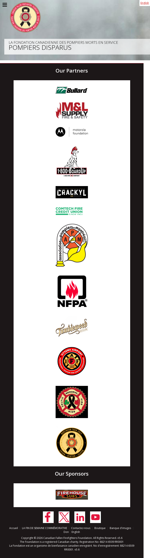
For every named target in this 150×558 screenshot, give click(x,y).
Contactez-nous (80, 528)
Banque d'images (120, 528)
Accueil (13, 528)
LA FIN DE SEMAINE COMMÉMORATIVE (44, 528)
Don (66, 532)
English (145, 3)
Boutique (100, 528)
